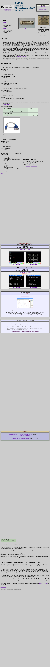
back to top (3, 587)
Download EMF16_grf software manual (21, 438)
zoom (25, 28)
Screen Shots (6, 104)
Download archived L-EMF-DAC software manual (20, 434)
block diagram (42, 10)
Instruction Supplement (25, 435)
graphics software (43, 583)
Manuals (43, 6)
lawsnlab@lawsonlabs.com (31, 166)
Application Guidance (43, 9)
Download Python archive (25, 272)
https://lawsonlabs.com (31, 164)
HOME (2, 173)
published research (21, 56)
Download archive (25, 296)
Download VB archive (25, 249)
